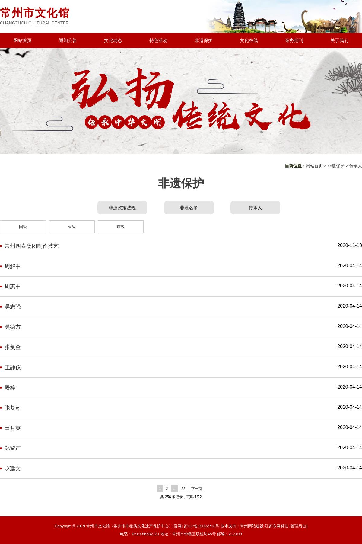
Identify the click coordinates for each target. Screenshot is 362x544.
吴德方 (13, 327)
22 (183, 489)
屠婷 (10, 388)
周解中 (13, 266)
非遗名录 (189, 207)
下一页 (196, 489)
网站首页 (23, 40)
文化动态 (113, 40)
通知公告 (68, 40)
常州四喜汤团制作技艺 (32, 246)
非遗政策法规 (122, 207)
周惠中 (13, 286)
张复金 (13, 347)
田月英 (13, 428)
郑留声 (13, 448)
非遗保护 (204, 40)
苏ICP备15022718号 (202, 526)
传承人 (355, 165)
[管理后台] (298, 526)
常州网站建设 (252, 526)
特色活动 (158, 40)
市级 (121, 226)
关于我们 (339, 40)
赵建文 (13, 469)
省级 (72, 226)
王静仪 (13, 367)
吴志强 (13, 307)
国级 (23, 226)
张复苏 (13, 408)
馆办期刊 (294, 40)
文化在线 (249, 40)
